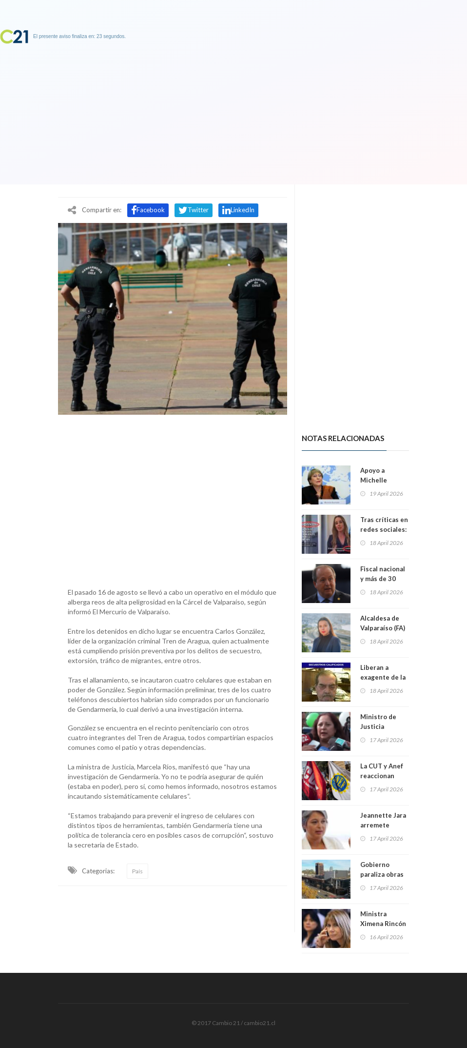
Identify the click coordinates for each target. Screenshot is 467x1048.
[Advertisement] (172, 498)
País (137, 871)
